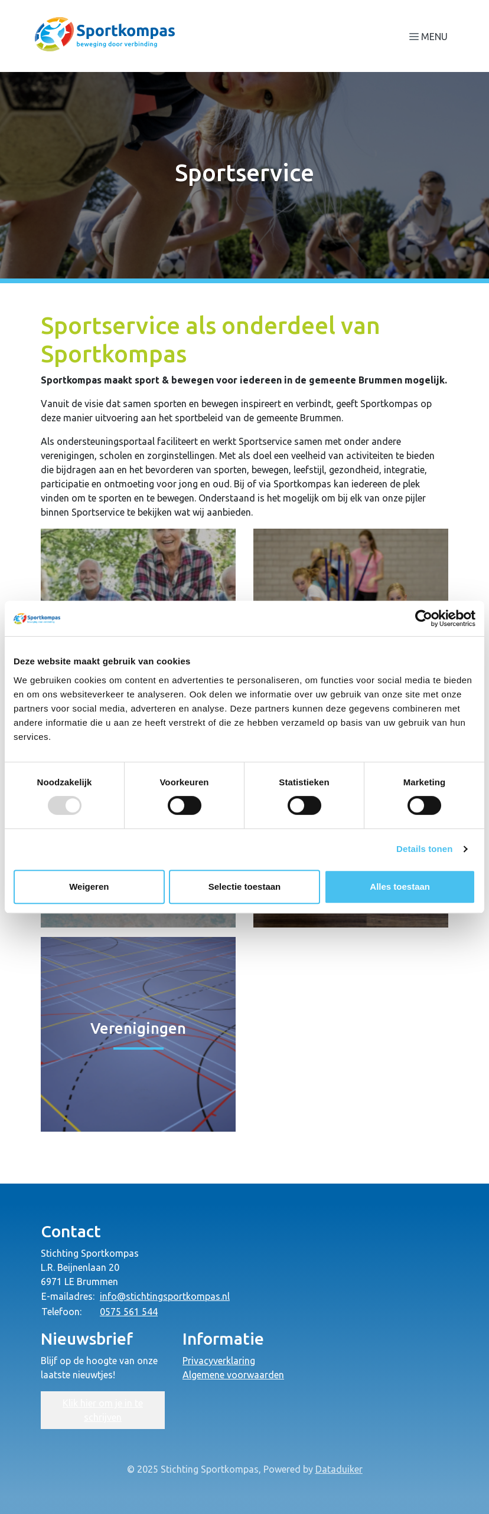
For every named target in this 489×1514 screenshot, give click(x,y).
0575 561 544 (129, 1311)
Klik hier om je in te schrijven (103, 1410)
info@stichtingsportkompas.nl (165, 1296)
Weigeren (89, 886)
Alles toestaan (400, 886)
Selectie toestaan (244, 886)
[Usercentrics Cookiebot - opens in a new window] (423, 618)
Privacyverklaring (218, 1360)
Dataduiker (339, 1469)
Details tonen (424, 849)
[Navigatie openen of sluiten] (431, 36)
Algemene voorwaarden (233, 1374)
